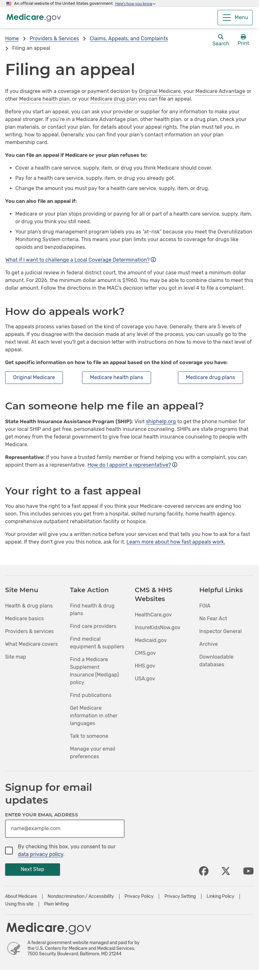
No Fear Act (213, 618)
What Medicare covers (31, 644)
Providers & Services (54, 38)
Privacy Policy (139, 896)
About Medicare (21, 896)
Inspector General (220, 631)
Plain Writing (56, 904)
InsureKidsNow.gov (157, 627)
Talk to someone (89, 736)
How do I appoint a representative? (132, 465)
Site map (15, 657)
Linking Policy (220, 896)
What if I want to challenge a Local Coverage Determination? (80, 260)
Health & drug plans (29, 606)
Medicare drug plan (113, 99)
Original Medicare (160, 91)
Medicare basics (24, 618)
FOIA (204, 606)
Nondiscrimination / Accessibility (81, 896)
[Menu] (235, 17)
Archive (208, 644)
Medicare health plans (116, 377)
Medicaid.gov (151, 640)
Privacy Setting (180, 896)
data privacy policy (40, 854)
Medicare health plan (44, 99)
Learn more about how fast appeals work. (175, 542)
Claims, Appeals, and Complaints (129, 38)
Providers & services (29, 631)
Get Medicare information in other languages (94, 715)
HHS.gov (145, 666)
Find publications (90, 695)
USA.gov (145, 679)
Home (12, 38)
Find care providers (93, 626)
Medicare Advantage (220, 91)
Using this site (19, 904)
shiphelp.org (161, 421)
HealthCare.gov (153, 615)
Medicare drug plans (210, 377)
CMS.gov (145, 653)
